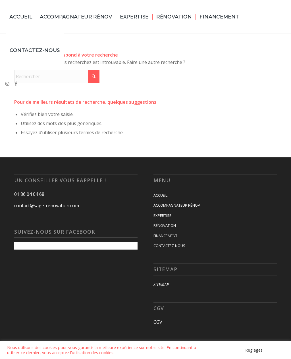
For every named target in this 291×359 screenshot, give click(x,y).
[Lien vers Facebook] (16, 83)
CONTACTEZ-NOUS (169, 245)
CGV (157, 322)
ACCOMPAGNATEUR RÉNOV (176, 205)
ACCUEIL (160, 195)
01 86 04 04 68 (29, 194)
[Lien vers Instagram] (7, 83)
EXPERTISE (162, 215)
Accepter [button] (275, 349)
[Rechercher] (56, 76)
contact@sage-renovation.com (46, 205)
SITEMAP (161, 285)
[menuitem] (21, 17)
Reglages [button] (254, 349)
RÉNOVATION (164, 225)
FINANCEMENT (165, 235)
